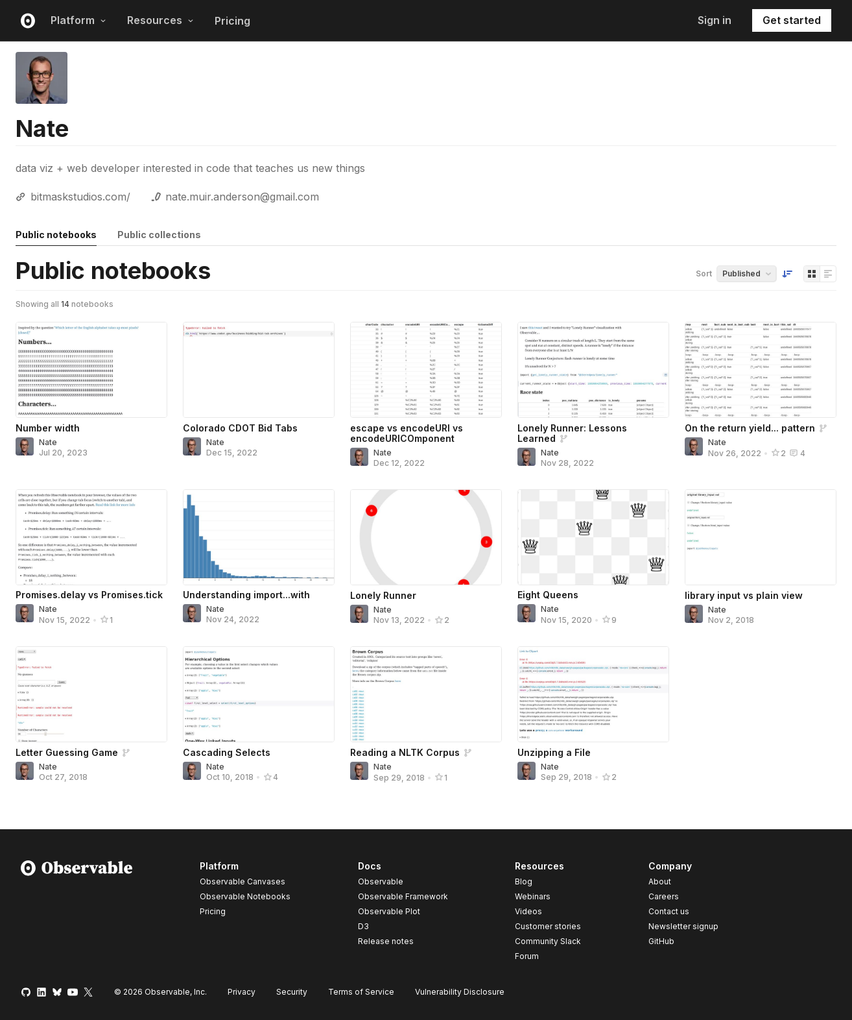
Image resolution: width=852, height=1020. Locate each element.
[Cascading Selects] (259, 694)
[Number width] (91, 370)
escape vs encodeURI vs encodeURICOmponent (406, 433)
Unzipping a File (554, 752)
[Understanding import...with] (259, 537)
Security (291, 992)
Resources (160, 20)
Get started (792, 20)
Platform (78, 20)
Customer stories (548, 926)
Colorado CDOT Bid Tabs (240, 427)
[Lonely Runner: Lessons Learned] (593, 370)
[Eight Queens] (593, 537)
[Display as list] (828, 274)
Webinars (532, 896)
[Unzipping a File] (593, 694)
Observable (380, 881)
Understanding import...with (246, 594)
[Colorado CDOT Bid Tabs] (259, 370)
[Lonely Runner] (426, 537)
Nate (48, 442)
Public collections (159, 234)
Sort (704, 273)
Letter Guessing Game (67, 752)
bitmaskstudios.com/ (80, 196)
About (659, 881)
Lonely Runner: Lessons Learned (572, 433)
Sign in (714, 20)
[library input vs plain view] (760, 537)
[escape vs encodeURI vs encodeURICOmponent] (426, 370)
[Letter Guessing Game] (91, 694)
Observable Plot (389, 911)
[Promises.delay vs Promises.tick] (91, 537)
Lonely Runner (383, 595)
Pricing (232, 20)
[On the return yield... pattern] (760, 370)
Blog (523, 881)
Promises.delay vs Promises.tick (89, 594)
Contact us (668, 911)
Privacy (241, 992)
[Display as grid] (812, 274)
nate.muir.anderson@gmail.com (242, 196)
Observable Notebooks (245, 896)
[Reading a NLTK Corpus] (426, 694)
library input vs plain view (744, 595)
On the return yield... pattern (750, 427)
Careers (663, 896)
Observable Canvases (242, 881)
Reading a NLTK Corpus (405, 752)
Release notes (386, 941)
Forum (527, 956)
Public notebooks (56, 234)
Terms (361, 992)
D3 (363, 926)
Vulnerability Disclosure (459, 992)
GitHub (661, 941)
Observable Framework (403, 896)
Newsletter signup (683, 926)
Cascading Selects (226, 752)
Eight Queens (547, 594)
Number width (48, 427)
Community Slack (548, 941)
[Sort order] (787, 274)
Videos (528, 911)
